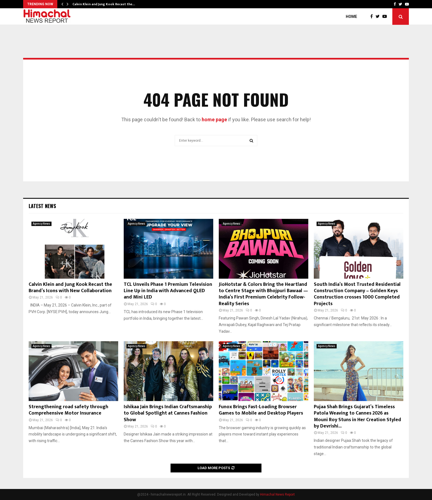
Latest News (42, 205)
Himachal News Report (277, 494)
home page (214, 119)
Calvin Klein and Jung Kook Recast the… (103, 4)
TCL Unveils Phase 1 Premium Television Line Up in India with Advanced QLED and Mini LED (168, 291)
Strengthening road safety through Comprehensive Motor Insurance (68, 410)
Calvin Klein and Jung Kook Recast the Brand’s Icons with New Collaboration (70, 287)
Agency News (41, 223)
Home (351, 16)
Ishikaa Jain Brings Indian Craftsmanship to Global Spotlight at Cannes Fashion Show (168, 413)
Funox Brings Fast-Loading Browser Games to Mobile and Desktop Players (261, 410)
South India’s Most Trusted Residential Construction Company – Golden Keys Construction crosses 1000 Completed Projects (357, 294)
